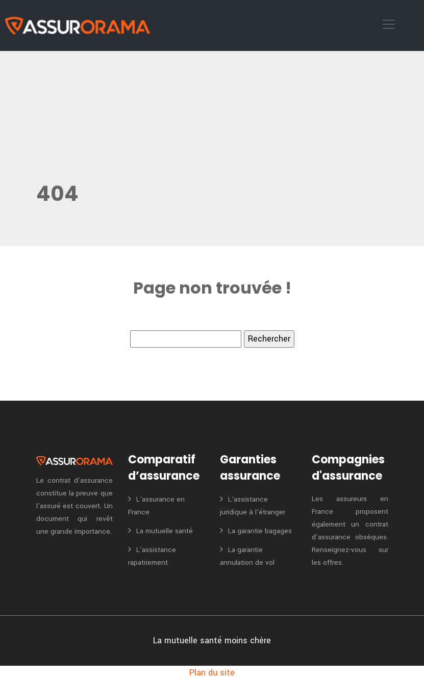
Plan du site (212, 672)
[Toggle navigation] (388, 25)
